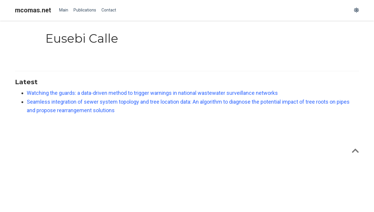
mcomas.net (33, 10)
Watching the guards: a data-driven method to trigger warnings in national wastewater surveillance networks (152, 93)
